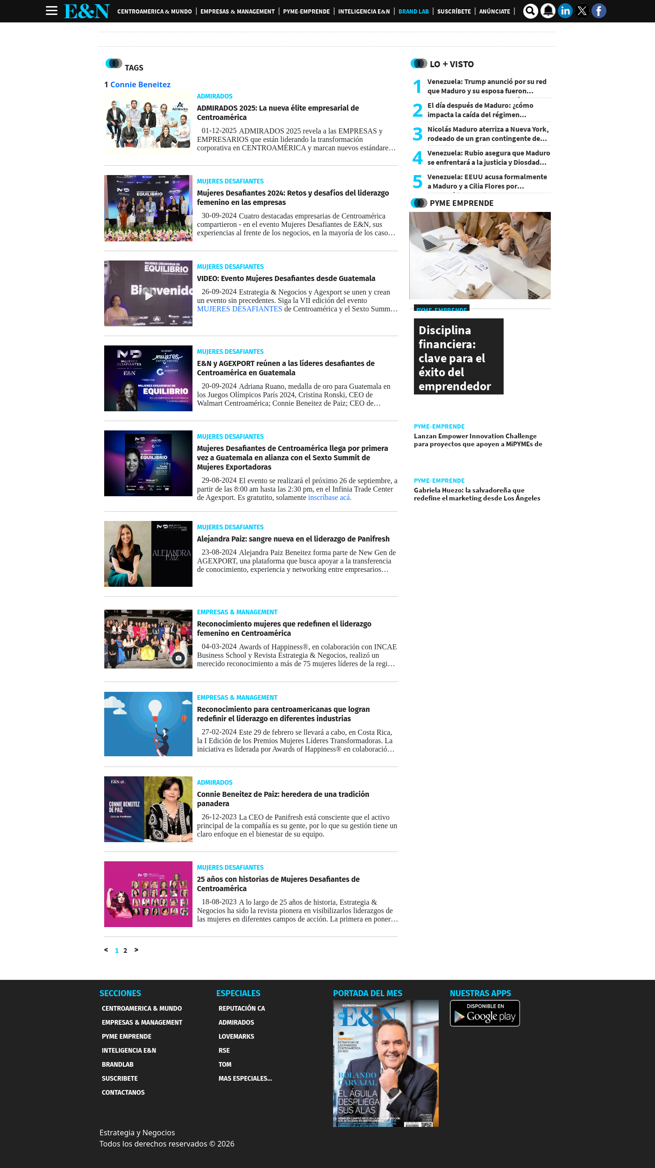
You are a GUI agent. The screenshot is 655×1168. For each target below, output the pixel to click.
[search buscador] (530, 11)
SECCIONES (120, 993)
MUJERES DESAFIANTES (240, 309)
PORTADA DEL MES (367, 993)
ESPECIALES (238, 993)
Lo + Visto (452, 64)
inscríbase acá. (330, 497)
